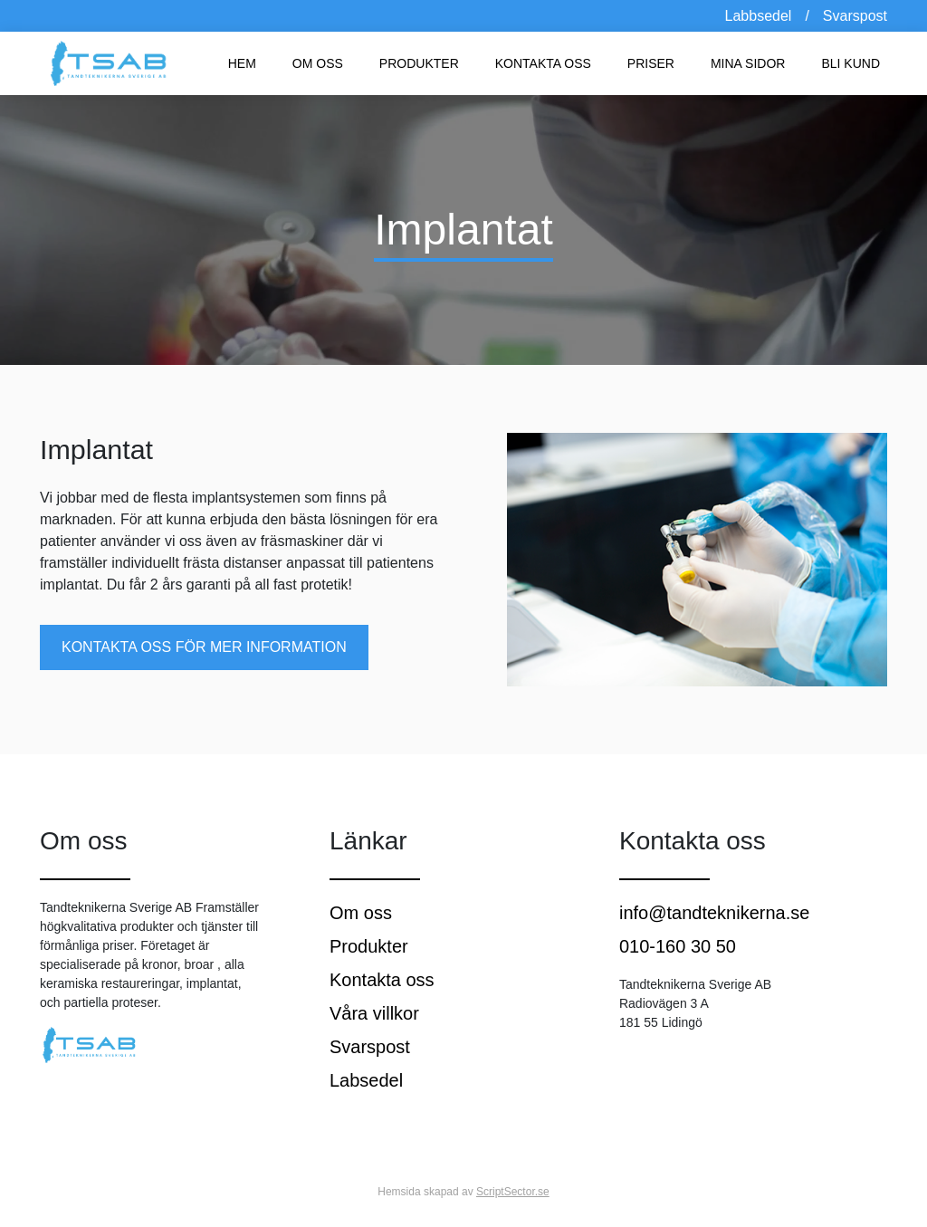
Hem (242, 63)
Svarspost (855, 16)
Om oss (317, 63)
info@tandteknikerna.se (714, 913)
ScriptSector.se (513, 1191)
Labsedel (366, 1080)
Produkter (419, 63)
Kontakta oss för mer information (204, 647)
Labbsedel (758, 16)
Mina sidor (748, 63)
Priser (650, 63)
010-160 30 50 (677, 946)
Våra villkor (374, 1013)
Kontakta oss (543, 63)
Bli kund (850, 63)
